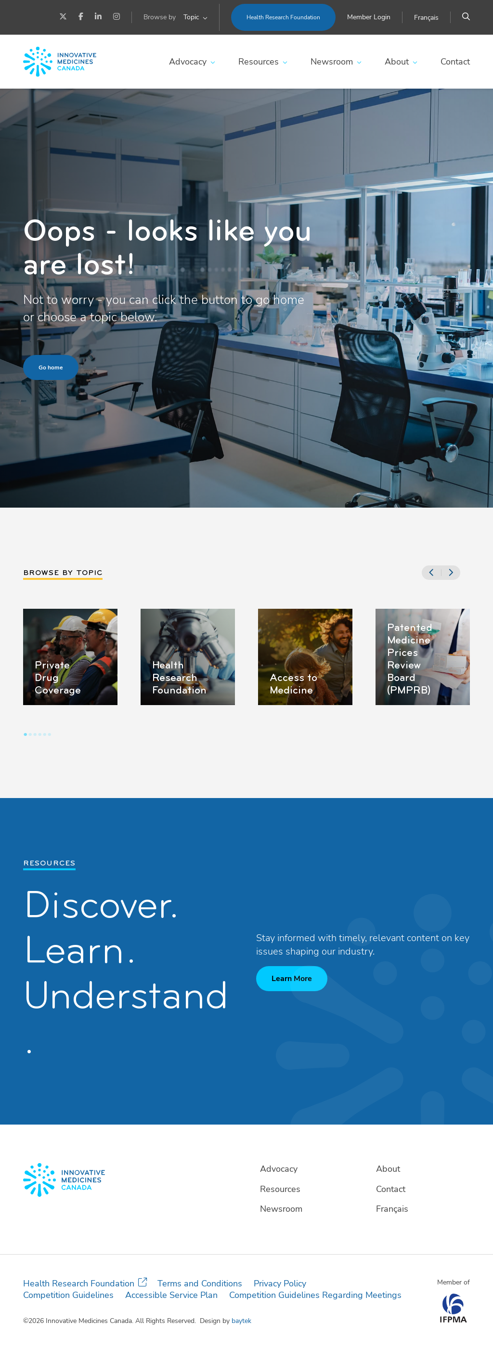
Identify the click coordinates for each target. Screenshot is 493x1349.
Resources (258, 61)
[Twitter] (63, 17)
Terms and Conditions (199, 1283)
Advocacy (188, 61)
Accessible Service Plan (171, 1295)
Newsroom (332, 61)
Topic (191, 17)
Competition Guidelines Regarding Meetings (315, 1295)
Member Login (368, 17)
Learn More (292, 978)
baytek (241, 1320)
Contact (455, 61)
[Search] (466, 17)
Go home (51, 367)
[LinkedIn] (98, 17)
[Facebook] (80, 17)
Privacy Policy (280, 1283)
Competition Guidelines (68, 1295)
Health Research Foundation (283, 17)
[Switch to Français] (426, 18)
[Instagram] (116, 17)
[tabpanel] (70, 657)
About (397, 61)
